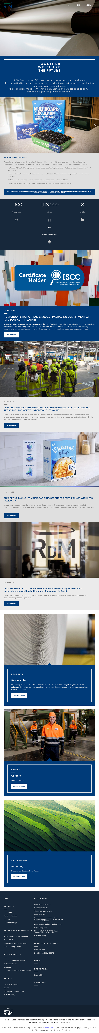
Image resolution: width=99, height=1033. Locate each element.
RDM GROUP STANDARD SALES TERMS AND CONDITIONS (46, 931)
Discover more (19, 695)
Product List (18, 680)
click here (49, 1027)
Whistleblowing (40, 936)
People (8, 978)
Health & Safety (9, 994)
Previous (3, 125)
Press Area (41, 969)
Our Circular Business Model (14, 960)
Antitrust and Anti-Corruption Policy (48, 924)
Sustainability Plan (10, 964)
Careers (16, 775)
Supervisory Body (40, 928)
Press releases (39, 950)
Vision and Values (10, 916)
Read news (11, 335)
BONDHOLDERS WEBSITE (44, 953)
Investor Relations (46, 944)
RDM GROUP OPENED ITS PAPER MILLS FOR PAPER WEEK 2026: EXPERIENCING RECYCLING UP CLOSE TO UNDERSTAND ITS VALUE (47, 409)
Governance (41, 898)
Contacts (40, 983)
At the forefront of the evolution (16, 936)
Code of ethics (39, 914)
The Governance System (43, 911)
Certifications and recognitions (15, 943)
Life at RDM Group (10, 984)
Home (7, 898)
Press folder (38, 975)
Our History (8, 919)
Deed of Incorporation (42, 904)
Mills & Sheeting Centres (12, 947)
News (37, 961)
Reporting (17, 866)
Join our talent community (14, 991)
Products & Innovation (18, 930)
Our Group (8, 912)
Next (95, 125)
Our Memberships (10, 923)
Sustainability (12, 954)
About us (9, 906)
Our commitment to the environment (18, 970)
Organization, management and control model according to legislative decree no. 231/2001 (48, 919)
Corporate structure (41, 908)
